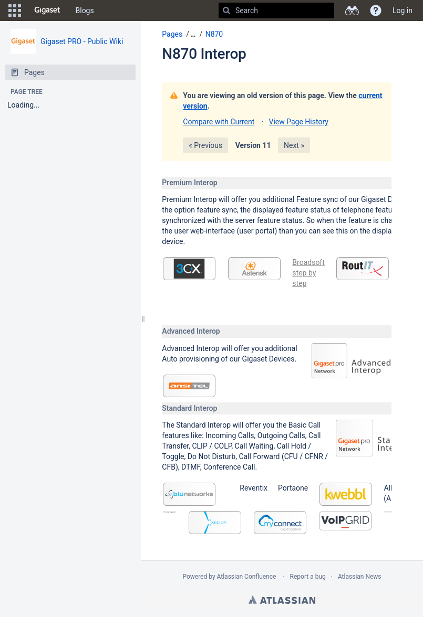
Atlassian (282, 600)
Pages (172, 34)
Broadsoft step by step (308, 273)
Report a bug (308, 576)
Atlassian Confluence (246, 576)
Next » (294, 145)
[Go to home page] (47, 10)
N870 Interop (204, 53)
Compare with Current (218, 122)
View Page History (298, 122)
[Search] (226, 10)
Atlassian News (359, 576)
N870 (214, 34)
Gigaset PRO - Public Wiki (81, 41)
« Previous (205, 145)
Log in (402, 10)
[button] (14, 10)
